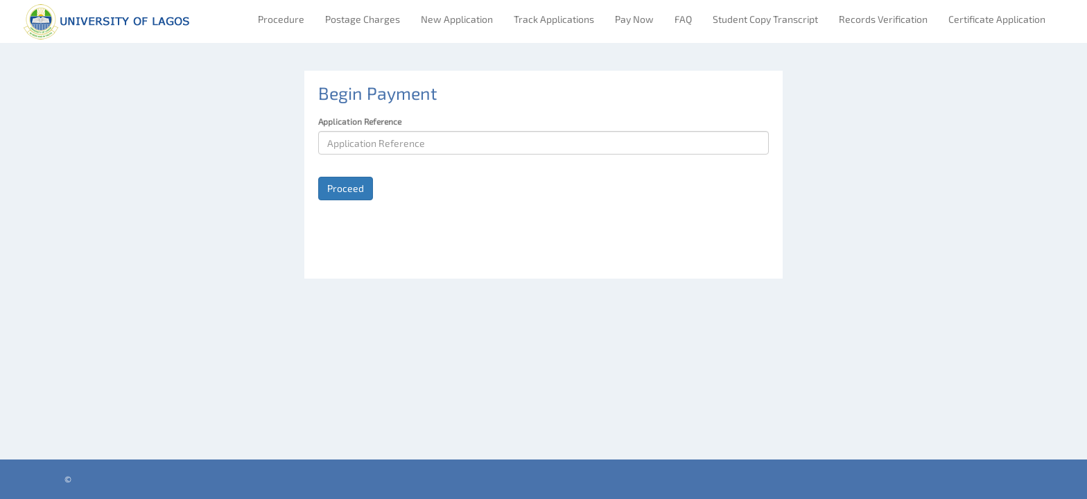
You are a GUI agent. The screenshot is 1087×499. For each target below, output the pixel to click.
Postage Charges (362, 19)
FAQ (683, 19)
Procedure (281, 19)
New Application (457, 19)
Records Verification (883, 19)
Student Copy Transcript (765, 19)
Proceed (345, 188)
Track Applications (554, 19)
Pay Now (634, 19)
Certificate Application (996, 19)
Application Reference (359, 121)
